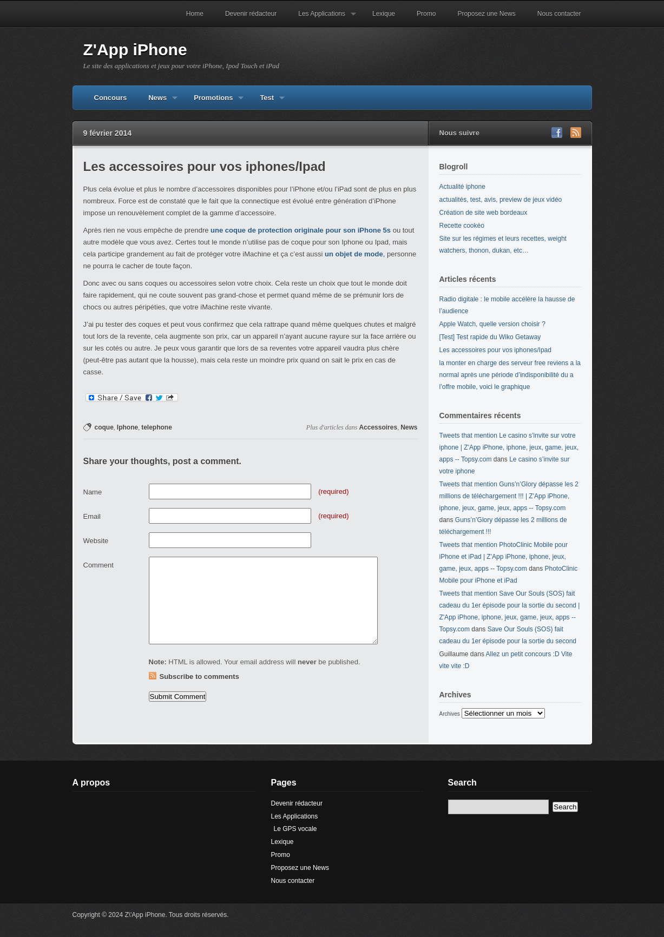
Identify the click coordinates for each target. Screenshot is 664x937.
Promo (426, 13)
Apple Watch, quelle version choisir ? (492, 324)
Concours (110, 98)
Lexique (383, 13)
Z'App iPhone (135, 49)
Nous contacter (559, 13)
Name (92, 492)
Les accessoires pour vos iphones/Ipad (495, 350)
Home (194, 13)
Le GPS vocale (295, 829)
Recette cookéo (461, 225)
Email (92, 516)
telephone (156, 427)
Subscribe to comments (199, 676)
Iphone (127, 427)
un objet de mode (354, 254)
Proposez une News (486, 13)
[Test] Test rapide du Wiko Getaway (490, 337)
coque (104, 427)
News (157, 102)
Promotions (213, 102)
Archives (449, 714)
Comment (98, 565)
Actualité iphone (462, 186)
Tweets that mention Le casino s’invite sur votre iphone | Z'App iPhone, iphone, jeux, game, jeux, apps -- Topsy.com (509, 447)
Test (267, 102)
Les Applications (321, 18)
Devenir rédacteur (251, 13)
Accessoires (378, 427)
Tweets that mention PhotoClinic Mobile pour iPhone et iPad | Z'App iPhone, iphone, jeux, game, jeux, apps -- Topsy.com (503, 556)
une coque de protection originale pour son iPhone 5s (301, 230)
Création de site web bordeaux (483, 212)
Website (96, 541)
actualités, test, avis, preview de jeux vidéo (500, 199)
